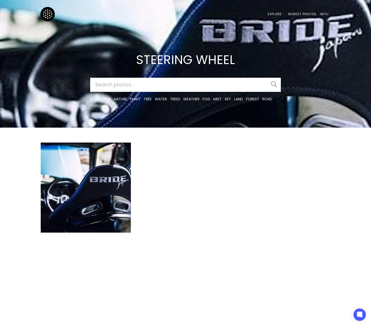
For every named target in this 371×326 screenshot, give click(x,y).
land (238, 99)
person (97, 105)
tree (148, 99)
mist (217, 99)
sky (228, 99)
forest (252, 99)
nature (120, 99)
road (267, 99)
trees (175, 99)
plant (135, 99)
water (161, 99)
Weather (191, 99)
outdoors (100, 99)
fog (206, 99)
